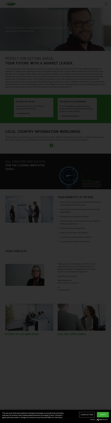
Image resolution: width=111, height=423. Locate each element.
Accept (103, 415)
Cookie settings (87, 415)
